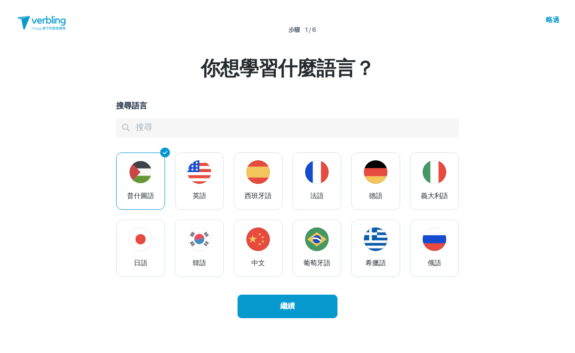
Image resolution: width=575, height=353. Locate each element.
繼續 (287, 306)
